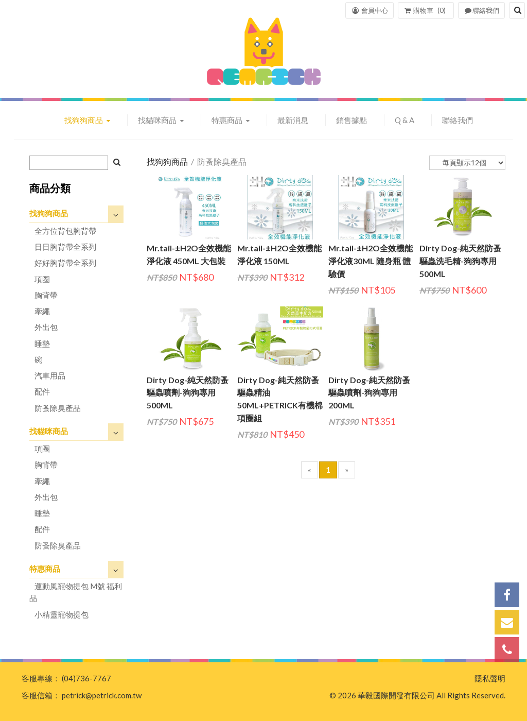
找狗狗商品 (84, 120)
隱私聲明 (490, 678)
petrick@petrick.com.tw (102, 695)
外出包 (46, 327)
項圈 (42, 279)
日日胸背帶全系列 (65, 246)
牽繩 (42, 311)
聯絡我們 (457, 120)
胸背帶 (46, 295)
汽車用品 (49, 375)
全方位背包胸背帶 (65, 230)
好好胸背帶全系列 (65, 262)
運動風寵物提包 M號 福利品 (75, 592)
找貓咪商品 (158, 120)
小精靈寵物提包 (61, 614)
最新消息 (292, 120)
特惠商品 (228, 120)
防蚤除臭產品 (57, 408)
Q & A (404, 120)
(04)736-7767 (86, 678)
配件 (42, 391)
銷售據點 (351, 120)
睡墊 (42, 343)
